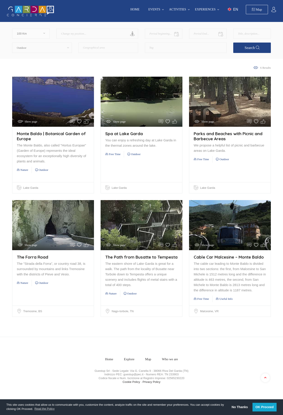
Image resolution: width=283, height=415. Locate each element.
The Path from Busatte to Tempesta (141, 257)
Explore (129, 359)
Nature (22, 169)
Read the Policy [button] (44, 408)
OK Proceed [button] (264, 407)
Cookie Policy (131, 382)
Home (135, 9)
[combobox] (108, 48)
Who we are (170, 359)
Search (252, 48)
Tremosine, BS (32, 311)
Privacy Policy (152, 382)
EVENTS (154, 9)
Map (257, 9)
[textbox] (101, 46)
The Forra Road (32, 257)
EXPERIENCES (205, 9)
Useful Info (224, 298)
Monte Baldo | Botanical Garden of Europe (51, 136)
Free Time (112, 154)
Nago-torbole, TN (123, 311)
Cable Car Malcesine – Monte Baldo (229, 257)
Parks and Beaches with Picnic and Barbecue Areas (228, 136)
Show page (31, 121)
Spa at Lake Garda (124, 133)
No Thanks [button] (240, 407)
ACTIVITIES (177, 9)
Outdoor (41, 169)
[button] (42, 48)
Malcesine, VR (209, 311)
